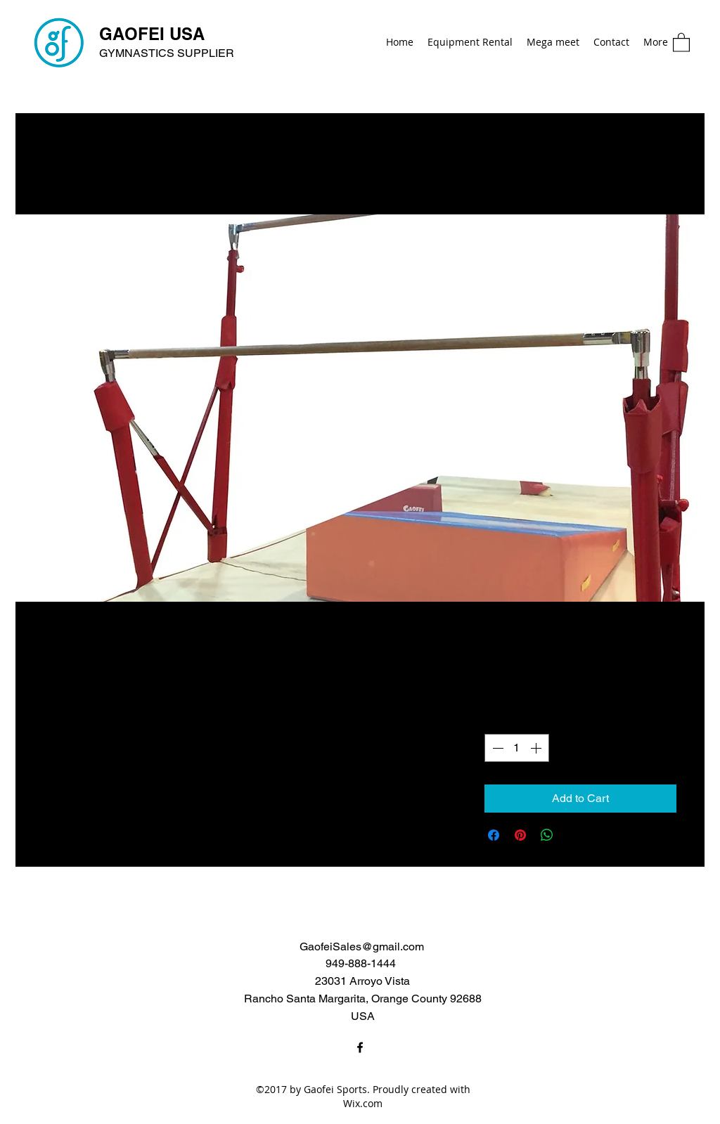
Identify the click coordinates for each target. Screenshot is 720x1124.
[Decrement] (496, 748)
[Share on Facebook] (493, 835)
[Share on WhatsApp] (547, 835)
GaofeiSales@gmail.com (362, 946)
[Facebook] (360, 1047)
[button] (681, 42)
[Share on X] (573, 835)
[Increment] (537, 748)
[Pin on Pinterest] (520, 835)
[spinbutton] (516, 748)
